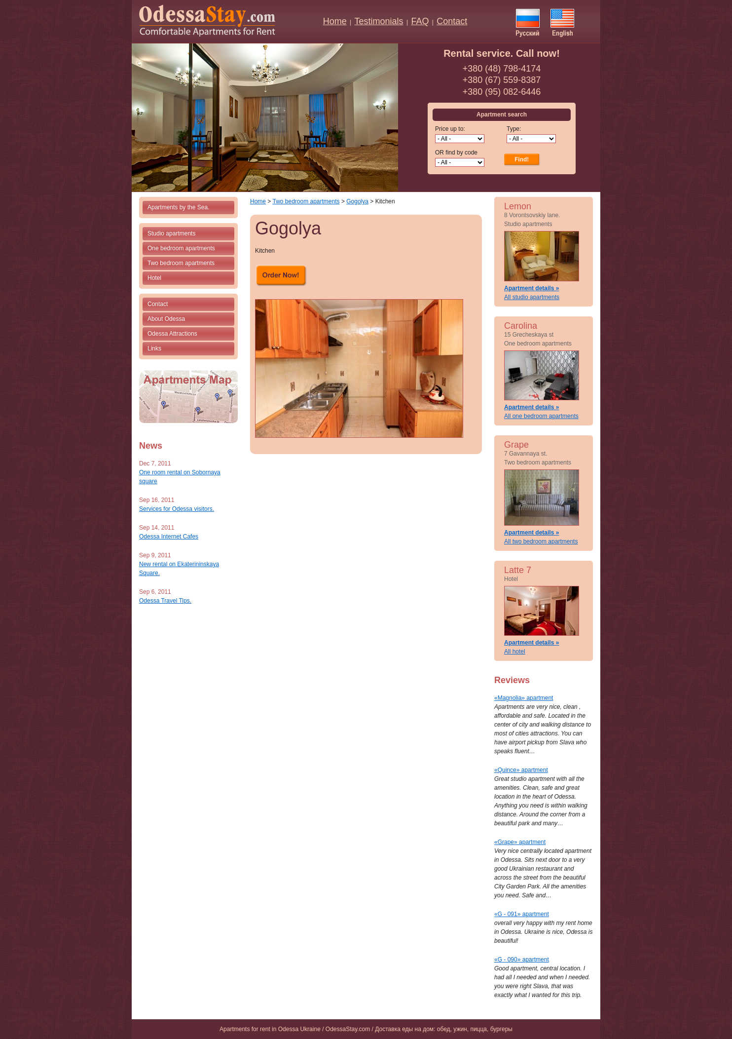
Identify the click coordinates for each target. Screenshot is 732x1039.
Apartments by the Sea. (178, 207)
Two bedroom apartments (181, 263)
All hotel (514, 651)
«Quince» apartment (521, 770)
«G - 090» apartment (521, 959)
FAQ (420, 21)
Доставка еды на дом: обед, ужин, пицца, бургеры (443, 1029)
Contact (452, 21)
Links (154, 348)
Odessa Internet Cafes (168, 536)
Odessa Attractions (172, 333)
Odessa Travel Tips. (165, 600)
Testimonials (379, 21)
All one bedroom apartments (541, 416)
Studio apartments (171, 233)
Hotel (154, 277)
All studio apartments (531, 297)
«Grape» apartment (520, 842)
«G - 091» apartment (521, 914)
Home (335, 21)
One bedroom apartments (181, 248)
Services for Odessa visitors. (176, 508)
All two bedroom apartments (541, 541)
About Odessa (166, 318)
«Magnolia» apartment (523, 697)
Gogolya (357, 201)
